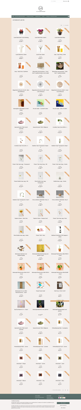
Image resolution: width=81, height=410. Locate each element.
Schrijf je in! (49, 400)
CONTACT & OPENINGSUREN (51, 16)
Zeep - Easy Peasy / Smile (60, 54)
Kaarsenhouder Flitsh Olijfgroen (40, 127)
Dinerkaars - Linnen (40, 363)
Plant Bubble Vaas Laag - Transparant (40, 182)
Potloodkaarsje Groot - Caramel (40, 346)
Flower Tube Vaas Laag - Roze (60, 218)
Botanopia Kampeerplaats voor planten (60, 310)
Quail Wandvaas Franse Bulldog (21, 37)
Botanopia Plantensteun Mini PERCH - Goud (40, 273)
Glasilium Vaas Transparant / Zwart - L (21, 200)
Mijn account (66, 1)
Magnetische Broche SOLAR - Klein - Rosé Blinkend (21, 91)
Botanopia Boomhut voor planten (40, 309)
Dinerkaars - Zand (60, 363)
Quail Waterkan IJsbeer (21, 54)
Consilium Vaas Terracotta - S (21, 145)
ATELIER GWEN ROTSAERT (20, 16)
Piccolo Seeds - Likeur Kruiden (60, 108)
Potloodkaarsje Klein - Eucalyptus (60, 328)
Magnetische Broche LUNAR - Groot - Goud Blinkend (59, 91)
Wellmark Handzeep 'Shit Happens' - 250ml (59, 236)
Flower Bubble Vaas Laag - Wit (21, 181)
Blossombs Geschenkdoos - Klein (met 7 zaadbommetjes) (59, 72)
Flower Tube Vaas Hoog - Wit (40, 164)
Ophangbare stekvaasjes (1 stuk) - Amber (21, 109)
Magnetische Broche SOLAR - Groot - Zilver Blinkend (40, 91)
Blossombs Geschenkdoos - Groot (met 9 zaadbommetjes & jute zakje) (40, 72)
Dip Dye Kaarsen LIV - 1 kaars (21, 309)
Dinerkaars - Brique (21, 363)
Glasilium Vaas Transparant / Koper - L (59, 146)
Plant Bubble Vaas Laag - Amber (21, 235)
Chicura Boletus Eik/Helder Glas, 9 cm (60, 200)
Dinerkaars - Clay (40, 380)
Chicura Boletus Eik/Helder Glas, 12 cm (40, 200)
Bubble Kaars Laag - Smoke (60, 181)
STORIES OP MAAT (31, 16)
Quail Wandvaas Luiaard (40, 37)
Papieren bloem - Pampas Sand (40, 218)
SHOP (43, 16)
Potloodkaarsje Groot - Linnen (60, 346)
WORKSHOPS (38, 16)
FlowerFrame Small (40, 291)
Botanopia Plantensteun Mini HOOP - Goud (21, 273)
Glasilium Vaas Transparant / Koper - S (40, 146)
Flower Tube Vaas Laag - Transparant (21, 164)
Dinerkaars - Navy (60, 380)
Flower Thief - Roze (40, 235)
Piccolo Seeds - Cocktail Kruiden (40, 108)
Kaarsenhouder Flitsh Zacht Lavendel (21, 128)
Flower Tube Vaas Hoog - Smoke (59, 164)
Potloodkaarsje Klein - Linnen (21, 346)
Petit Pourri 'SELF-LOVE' (60, 291)
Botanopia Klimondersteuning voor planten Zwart (40, 254)
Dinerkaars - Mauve (21, 380)
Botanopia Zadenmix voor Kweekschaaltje (21, 254)
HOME (13, 16)
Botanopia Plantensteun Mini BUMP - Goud (60, 273)
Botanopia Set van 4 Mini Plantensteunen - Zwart (21, 291)
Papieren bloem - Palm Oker (21, 218)
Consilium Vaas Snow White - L (60, 127)
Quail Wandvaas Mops (60, 37)
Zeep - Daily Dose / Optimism (21, 71)
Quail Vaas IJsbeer (40, 54)
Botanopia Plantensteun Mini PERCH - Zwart (59, 254)
